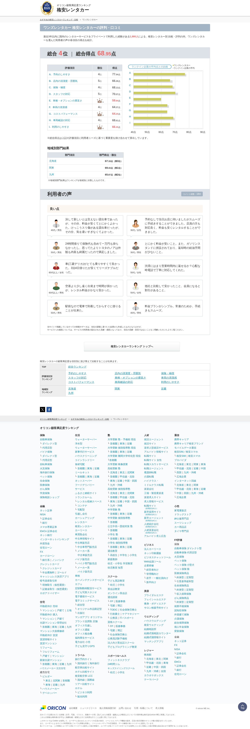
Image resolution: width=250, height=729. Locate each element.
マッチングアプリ (154, 641)
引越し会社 (81, 513)
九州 (51, 174)
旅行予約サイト (83, 659)
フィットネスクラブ (119, 660)
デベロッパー (49, 692)
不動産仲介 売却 (49, 606)
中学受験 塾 (114, 509)
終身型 (180, 577)
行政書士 (115, 613)
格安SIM (181, 455)
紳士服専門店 (181, 518)
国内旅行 (82, 663)
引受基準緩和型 (185, 581)
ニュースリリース (88, 708)
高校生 (113, 555)
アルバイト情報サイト (156, 451)
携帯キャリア (181, 439)
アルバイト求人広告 (155, 536)
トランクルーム (83, 497)
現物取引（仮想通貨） (54, 584)
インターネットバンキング (54, 539)
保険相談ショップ (49, 497)
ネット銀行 (46, 535)
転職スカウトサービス (156, 464)
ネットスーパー (83, 480)
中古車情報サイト (84, 538)
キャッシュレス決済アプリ (54, 576)
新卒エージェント (154, 519)
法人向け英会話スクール (121, 642)
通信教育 (112, 551)
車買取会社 (81, 534)
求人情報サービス (154, 501)
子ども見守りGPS (85, 646)
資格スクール (115, 622)
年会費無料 (48, 572)
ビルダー (47, 676)
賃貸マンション (48, 643)
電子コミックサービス (87, 600)
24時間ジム (114, 664)
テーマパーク (151, 679)
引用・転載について (143, 708)
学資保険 (45, 493)
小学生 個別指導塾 (118, 542)
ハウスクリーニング (86, 455)
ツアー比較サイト (84, 684)
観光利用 (82, 696)
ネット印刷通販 (152, 553)
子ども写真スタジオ (86, 592)
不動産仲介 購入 (49, 614)
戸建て (60, 610)
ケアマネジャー (130, 613)
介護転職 (149, 476)
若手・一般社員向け (157, 578)
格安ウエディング (154, 625)
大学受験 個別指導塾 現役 (122, 447)
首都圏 (46, 626)
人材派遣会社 (151, 531)
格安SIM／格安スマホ (186, 451)
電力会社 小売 (82, 642)
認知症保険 (180, 610)
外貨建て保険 (181, 614)
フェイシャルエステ (155, 599)
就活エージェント (154, 439)
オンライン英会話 (117, 593)
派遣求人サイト (152, 497)
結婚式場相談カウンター (157, 633)
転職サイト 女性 (153, 460)
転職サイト (150, 455)
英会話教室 (114, 589)
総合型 (81, 604)
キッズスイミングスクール (121, 668)
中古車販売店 (82, 542)
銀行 (44, 522)
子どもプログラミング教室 (122, 646)
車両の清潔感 (60, 107)
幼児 (112, 584)
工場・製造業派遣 (154, 493)
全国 (163, 671)
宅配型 (81, 509)
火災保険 (45, 468)
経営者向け (152, 569)
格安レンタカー (83, 526)
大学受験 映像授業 (118, 464)
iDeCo (177, 661)
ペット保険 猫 (182, 569)
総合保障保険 (181, 622)
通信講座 (112, 597)
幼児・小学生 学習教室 (120, 563)
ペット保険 (46, 476)
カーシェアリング (84, 518)
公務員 (113, 617)
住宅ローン (46, 547)
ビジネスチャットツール (157, 557)
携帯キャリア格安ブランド (188, 443)
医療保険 (45, 485)
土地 (69, 610)
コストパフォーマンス (65, 113)
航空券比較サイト (84, 667)
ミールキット (82, 472)
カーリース (81, 530)
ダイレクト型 (49, 443)
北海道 (52, 160)
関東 (51, 167)
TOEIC (114, 609)
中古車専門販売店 (87, 547)
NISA (43, 514)
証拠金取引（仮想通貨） (55, 589)
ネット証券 (46, 510)
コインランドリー (84, 460)
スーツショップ (182, 522)
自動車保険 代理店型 (185, 552)
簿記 (119, 605)
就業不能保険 (181, 606)
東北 (47, 680)
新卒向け (151, 582)
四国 (179, 472)
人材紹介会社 (151, 525)
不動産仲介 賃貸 (49, 635)
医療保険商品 (181, 573)
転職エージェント (154, 468)
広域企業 (181, 476)
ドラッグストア (182, 514)
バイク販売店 (82, 559)
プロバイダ (180, 460)
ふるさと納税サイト (86, 493)
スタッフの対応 (61, 94)
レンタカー (81, 522)
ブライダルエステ (154, 595)
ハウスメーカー (50, 688)
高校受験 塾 (114, 468)
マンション (48, 610)
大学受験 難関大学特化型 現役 (124, 455)
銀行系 (46, 560)
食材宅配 (80, 464)
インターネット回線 (185, 480)
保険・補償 (59, 87)
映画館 (147, 654)
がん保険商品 (181, 598)
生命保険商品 (181, 585)
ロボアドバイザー (49, 593)
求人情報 (159, 708)
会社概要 (73, 708)
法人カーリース (152, 549)
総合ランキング (77, 366)
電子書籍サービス (84, 596)
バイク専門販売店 (87, 563)
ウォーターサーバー (86, 439)
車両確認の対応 (61, 120)
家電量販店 (180, 510)
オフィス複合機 (83, 633)
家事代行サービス (84, 451)
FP (111, 601)
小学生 (133, 555)
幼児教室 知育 (115, 567)
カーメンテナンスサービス (89, 580)
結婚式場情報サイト (155, 637)
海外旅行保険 (47, 472)
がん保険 (45, 489)
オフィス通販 (82, 629)
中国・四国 (131, 480)
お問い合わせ (125, 708)
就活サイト (150, 443)
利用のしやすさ (60, 126)
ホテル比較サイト (84, 671)
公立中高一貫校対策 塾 (120, 526)
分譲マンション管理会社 (53, 622)
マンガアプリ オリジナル (88, 617)
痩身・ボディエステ (155, 603)
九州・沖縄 (116, 485)
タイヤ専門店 (181, 531)
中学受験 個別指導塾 (119, 518)
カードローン (47, 555)
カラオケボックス (154, 675)
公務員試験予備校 (117, 638)
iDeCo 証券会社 (48, 531)
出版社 (81, 613)
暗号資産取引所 (48, 580)
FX (41, 551)
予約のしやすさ (61, 74)
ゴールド (62, 572)
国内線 (81, 679)
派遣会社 (149, 489)
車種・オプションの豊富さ (67, 100)
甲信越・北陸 (127, 476)
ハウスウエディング (155, 620)
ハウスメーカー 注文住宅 (52, 668)
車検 (77, 575)
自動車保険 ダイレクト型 (188, 548)
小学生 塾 (113, 534)
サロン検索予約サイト (156, 607)
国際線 (90, 679)
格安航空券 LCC (84, 675)
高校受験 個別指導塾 (119, 489)
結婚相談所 (150, 629)
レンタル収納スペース (89, 501)
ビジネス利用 (84, 692)
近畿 (163, 388)
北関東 (56, 680)
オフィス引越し (83, 625)
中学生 (123, 555)
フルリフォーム (50, 651)
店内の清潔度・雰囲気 (65, 81)
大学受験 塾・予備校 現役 (122, 439)
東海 (54, 626)
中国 (203, 468)
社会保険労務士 (128, 609)
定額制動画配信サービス (88, 588)
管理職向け (152, 573)
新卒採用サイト (152, 512)
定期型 (190, 577)
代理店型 (47, 447)
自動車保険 (46, 439)
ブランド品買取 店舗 (86, 621)
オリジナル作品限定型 (89, 609)
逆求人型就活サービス (156, 447)
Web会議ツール (152, 561)
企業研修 (149, 565)
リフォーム (46, 647)
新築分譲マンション (51, 660)
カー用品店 (180, 527)
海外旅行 (94, 663)
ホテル (78, 688)
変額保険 (179, 631)
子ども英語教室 (116, 580)
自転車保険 (46, 464)
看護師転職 (150, 472)
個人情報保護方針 (107, 708)
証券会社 (47, 518)
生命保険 (45, 480)
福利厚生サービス (84, 637)
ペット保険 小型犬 (184, 564)
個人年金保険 (181, 626)
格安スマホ (194, 455)
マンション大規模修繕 (52, 631)
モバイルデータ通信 (185, 447)
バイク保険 (46, 451)
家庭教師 (112, 559)
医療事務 (120, 601)
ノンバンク (58, 560)
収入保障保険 (184, 593)
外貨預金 (45, 543)
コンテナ (82, 505)
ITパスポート (127, 617)
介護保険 (179, 618)
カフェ (78, 584)
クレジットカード (49, 564)
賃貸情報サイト (48, 639)
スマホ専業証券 (48, 527)
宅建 (112, 605)
